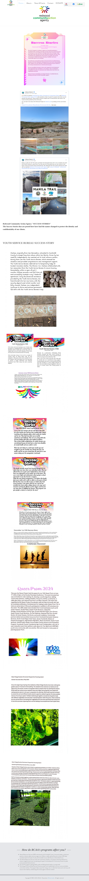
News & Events (39, 3)
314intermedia (51, 878)
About (29, 3)
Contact (50, 3)
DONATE (59, 3)
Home (21, 3)
